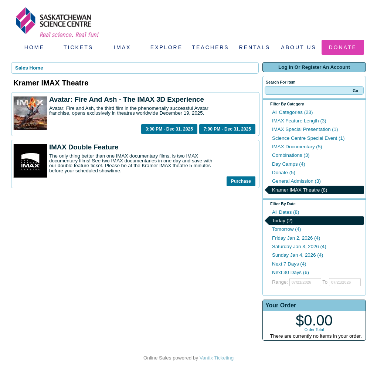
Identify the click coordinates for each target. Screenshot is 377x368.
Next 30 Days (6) (290, 272)
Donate (343, 47)
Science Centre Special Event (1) (308, 138)
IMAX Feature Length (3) (299, 121)
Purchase (241, 181)
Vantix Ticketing (217, 358)
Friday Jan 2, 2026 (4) (296, 238)
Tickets (78, 47)
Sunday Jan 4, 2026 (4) (297, 255)
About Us (298, 47)
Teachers (210, 47)
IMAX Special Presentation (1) (305, 129)
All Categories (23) (292, 112)
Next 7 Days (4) (289, 264)
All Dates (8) (285, 212)
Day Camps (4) (288, 164)
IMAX (122, 47)
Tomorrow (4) (286, 229)
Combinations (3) (290, 155)
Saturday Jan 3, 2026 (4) (299, 246)
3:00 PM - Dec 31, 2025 (169, 129)
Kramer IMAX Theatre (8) (299, 190)
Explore (166, 47)
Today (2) (282, 220)
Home (34, 47)
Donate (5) (283, 172)
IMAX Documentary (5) (297, 146)
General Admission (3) (296, 181)
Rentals (255, 47)
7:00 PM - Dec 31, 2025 (227, 129)
